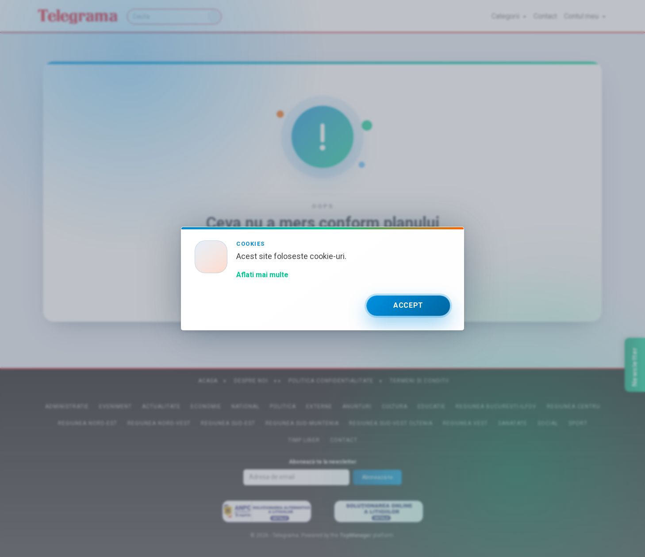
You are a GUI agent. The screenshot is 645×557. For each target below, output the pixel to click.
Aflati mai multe (262, 275)
